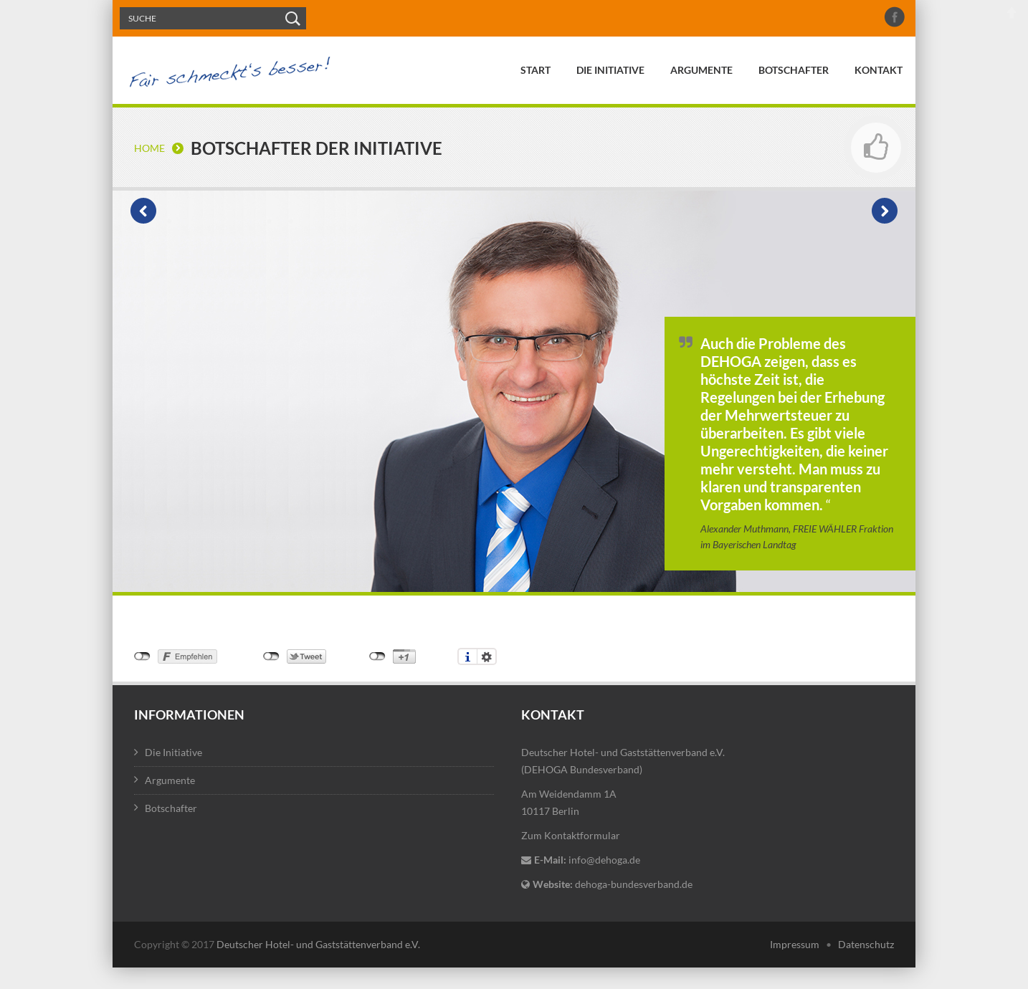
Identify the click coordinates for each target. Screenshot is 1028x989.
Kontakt (879, 70)
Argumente (701, 70)
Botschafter (793, 70)
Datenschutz (866, 944)
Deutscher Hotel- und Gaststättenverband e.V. (318, 944)
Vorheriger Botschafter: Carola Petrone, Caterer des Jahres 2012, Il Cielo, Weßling (143, 211)
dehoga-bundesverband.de (634, 884)
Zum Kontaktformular (570, 835)
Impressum (794, 944)
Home (149, 148)
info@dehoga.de (604, 860)
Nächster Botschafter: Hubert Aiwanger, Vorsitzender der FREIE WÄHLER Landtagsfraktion (885, 211)
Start (535, 70)
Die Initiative (610, 70)
